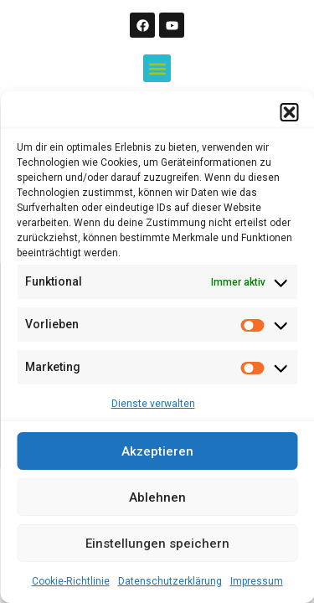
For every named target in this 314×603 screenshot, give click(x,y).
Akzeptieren (157, 451)
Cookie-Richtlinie (71, 581)
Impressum (256, 581)
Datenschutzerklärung (170, 581)
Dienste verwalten (153, 404)
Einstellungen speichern (157, 543)
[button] (289, 112)
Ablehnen (157, 497)
